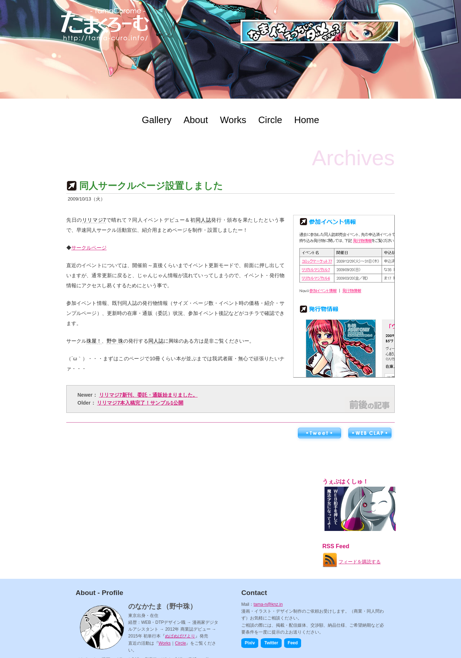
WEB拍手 (369, 433)
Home (306, 119)
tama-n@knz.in (268, 604)
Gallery (156, 119)
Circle (270, 119)
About (195, 119)
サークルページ (89, 248)
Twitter (271, 642)
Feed (293, 642)
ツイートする (319, 433)
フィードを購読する (351, 558)
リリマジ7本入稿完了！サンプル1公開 (140, 403)
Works (233, 119)
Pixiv (250, 642)
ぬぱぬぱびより (180, 636)
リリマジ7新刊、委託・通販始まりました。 (148, 395)
